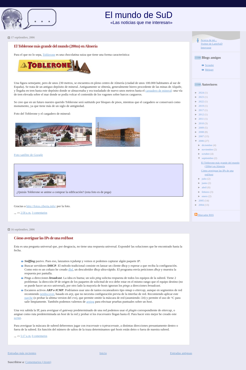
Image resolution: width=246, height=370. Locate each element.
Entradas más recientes (22, 353)
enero (205, 196)
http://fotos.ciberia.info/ (41, 206)
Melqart (209, 69)
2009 (202, 127)
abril (204, 187)
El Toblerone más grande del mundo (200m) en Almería (55, 46)
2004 (202, 204)
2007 (202, 136)
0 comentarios (39, 336)
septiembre (208, 158)
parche (28, 298)
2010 (202, 123)
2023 (202, 96)
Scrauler (209, 65)
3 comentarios (39, 212)
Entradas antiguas (181, 353)
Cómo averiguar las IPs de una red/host (43, 238)
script (17, 318)
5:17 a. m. (26, 336)
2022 (202, 101)
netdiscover (47, 294)
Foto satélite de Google (28, 155)
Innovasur (206, 47)
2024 (202, 92)
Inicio (103, 353)
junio (205, 183)
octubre (206, 153)
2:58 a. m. (26, 212)
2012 (202, 114)
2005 (202, 200)
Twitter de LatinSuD (212, 43)
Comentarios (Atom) (38, 362)
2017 (202, 110)
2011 (201, 118)
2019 (202, 105)
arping (90, 301)
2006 (202, 140)
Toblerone (49, 54)
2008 (202, 131)
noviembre (208, 149)
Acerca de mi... (209, 40)
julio (204, 178)
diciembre (207, 145)
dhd (70, 269)
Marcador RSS (204, 214)
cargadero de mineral (158, 90)
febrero (206, 191)
